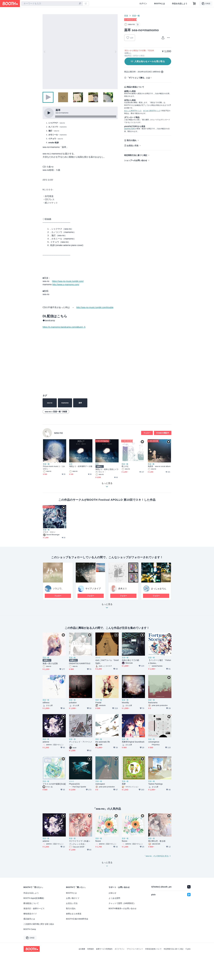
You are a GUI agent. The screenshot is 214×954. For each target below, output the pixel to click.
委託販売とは (29, 919)
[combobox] (52, 3)
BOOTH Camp (29, 929)
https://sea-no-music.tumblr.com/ (68, 281)
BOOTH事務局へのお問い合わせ (122, 908)
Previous (45, 51)
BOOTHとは (159, 3)
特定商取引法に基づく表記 (135, 155)
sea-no (58, 432)
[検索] (80, 4)
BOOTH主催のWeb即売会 (77, 919)
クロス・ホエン (49, 532)
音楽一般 (136, 16)
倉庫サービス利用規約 (104, 949)
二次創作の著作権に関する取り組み (38, 924)
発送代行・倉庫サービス (33, 908)
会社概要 (82, 949)
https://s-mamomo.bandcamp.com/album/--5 (64, 327)
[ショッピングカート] (194, 3)
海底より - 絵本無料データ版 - (80, 467)
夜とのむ (125, 466)
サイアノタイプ (93, 588)
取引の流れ (131, 140)
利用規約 (90, 949)
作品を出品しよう (179, 3)
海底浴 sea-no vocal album (159, 466)
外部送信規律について (153, 949)
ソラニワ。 (58, 588)
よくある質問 (114, 898)
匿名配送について (31, 903)
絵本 (70, 464)
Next (115, 51)
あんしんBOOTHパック (133, 111)
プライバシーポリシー (135, 949)
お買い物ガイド (72, 898)
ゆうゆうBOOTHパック (151, 111)
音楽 (126, 16)
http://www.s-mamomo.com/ (65, 284)
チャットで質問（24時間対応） (122, 903)
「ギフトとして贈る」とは (138, 78)
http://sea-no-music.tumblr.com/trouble (94, 307)
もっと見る (107, 606)
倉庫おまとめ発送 (73, 914)
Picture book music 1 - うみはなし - (54, 467)
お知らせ (112, 893)
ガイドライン (119, 949)
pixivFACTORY (129, 129)
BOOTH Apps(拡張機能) (33, 898)
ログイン (143, 3)
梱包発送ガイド (30, 914)
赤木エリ (122, 588)
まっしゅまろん (158, 588)
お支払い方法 (132, 145)
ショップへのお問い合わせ (135, 160)
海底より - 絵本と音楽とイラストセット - (106, 470)
